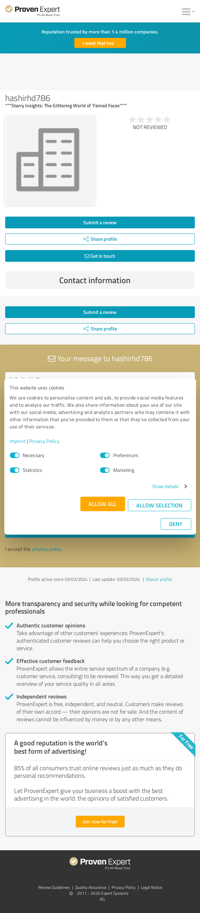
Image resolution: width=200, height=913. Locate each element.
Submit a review (100, 222)
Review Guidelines (54, 887)
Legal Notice (151, 887)
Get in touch (100, 255)
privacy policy (46, 549)
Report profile (159, 579)
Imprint (18, 441)
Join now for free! (100, 821)
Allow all (102, 504)
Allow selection (159, 505)
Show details (165, 486)
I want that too (98, 43)
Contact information (125, 280)
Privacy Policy (44, 441)
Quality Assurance (90, 887)
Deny (175, 524)
